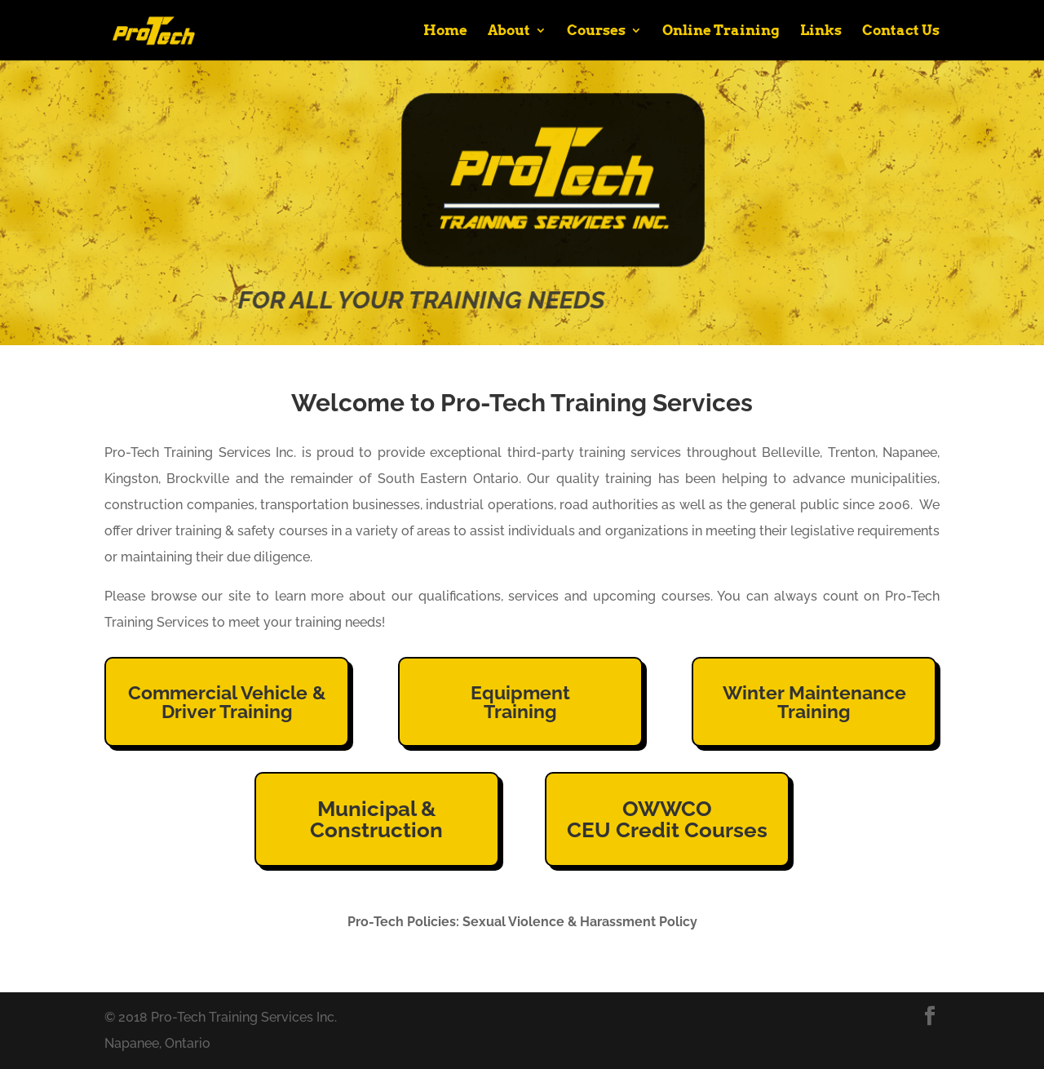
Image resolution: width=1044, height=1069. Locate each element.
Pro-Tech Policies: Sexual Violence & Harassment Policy (522, 921)
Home (445, 31)
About (509, 31)
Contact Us (901, 31)
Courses (596, 31)
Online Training (721, 31)
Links (821, 31)
